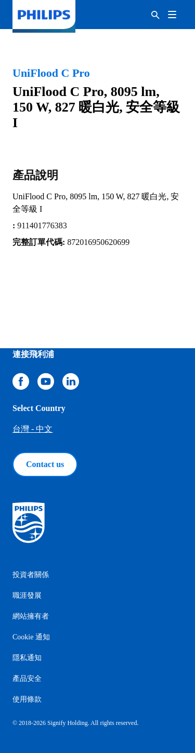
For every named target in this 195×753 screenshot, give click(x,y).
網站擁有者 (30, 616)
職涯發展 (27, 595)
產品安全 (27, 678)
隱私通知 (27, 658)
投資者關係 (30, 575)
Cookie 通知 (31, 637)
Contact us (45, 464)
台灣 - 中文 (32, 429)
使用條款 (27, 699)
